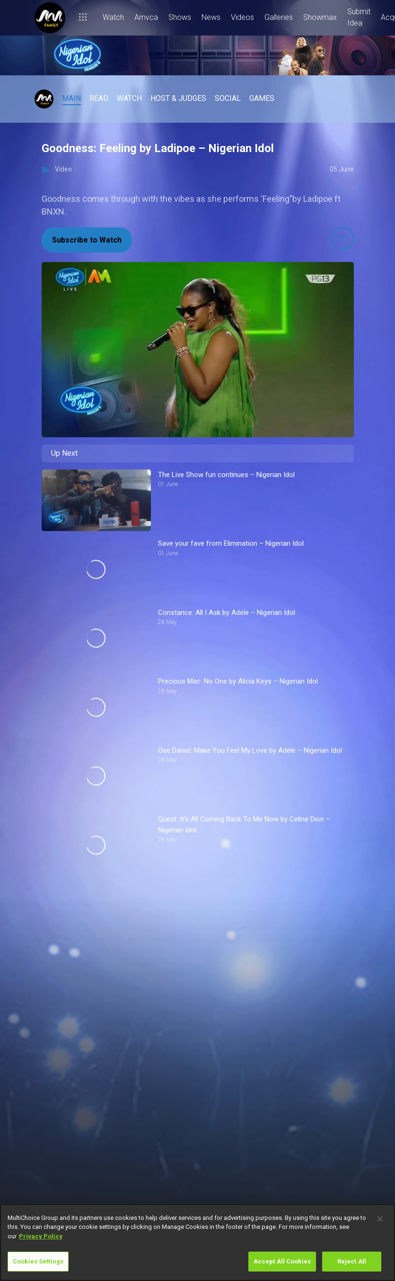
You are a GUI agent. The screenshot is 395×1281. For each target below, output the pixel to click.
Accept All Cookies (282, 1261)
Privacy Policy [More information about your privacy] (40, 1236)
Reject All (351, 1261)
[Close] (379, 1219)
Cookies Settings (38, 1261)
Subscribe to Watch (87, 239)
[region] (197, 1242)
